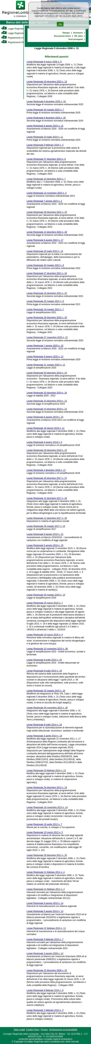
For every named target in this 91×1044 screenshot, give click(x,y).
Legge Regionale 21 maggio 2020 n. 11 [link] (46, 365)
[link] (20, 17)
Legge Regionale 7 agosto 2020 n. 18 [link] (45, 345)
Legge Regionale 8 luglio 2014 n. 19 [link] (44, 724)
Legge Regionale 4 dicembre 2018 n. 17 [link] (46, 470)
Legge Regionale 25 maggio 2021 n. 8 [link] (45, 301)
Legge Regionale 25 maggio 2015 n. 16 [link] (46, 690)
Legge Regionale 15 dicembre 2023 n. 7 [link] (46, 179)
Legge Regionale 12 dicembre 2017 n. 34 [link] (47, 498)
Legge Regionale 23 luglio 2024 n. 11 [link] (45, 137)
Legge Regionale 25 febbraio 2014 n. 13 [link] (46, 770)
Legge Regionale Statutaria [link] (17, 33)
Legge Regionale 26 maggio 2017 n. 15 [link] (46, 526)
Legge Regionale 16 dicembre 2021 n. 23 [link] (47, 293)
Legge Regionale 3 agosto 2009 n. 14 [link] (45, 953)
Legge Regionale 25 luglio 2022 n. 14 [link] (45, 251)
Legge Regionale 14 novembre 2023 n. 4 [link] (46, 193)
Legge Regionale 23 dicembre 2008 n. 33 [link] (47, 970)
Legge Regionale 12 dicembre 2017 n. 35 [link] (47, 518)
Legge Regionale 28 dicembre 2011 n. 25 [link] (47, 855)
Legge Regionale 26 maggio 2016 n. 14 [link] (46, 595)
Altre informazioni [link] (74, 42)
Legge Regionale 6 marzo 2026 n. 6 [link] (44, 61)
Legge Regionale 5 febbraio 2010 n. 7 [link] (45, 939)
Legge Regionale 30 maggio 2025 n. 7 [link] (45, 109)
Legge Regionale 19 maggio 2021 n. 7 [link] (45, 309)
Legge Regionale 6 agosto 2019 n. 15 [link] (45, 417)
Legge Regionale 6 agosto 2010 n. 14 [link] (45, 903)
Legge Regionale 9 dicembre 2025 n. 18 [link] (46, 101)
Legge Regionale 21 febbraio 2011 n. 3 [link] (46, 889)
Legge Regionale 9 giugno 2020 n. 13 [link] (45, 356)
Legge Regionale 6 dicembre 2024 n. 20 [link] (46, 117)
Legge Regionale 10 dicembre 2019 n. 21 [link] (47, 401)
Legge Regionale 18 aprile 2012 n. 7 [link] (44, 824)
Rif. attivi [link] (78, 36)
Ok (60, 24)
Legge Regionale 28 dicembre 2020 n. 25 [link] (47, 317)
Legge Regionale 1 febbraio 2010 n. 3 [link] (45, 1010)
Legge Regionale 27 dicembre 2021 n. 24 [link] (47, 273)
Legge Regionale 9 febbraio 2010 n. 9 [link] (45, 990)
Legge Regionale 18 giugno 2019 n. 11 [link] (45, 428)
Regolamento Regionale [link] (16, 42)
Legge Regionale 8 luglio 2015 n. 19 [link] (44, 671)
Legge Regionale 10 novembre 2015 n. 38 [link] (47, 648)
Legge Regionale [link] (12, 28)
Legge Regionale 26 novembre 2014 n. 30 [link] (47, 707)
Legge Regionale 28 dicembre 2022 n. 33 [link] (47, 212)
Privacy (44, 1029)
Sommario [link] (78, 33)
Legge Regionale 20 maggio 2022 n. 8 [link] (45, 265)
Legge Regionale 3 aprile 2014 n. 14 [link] (44, 736)
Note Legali (19, 1029)
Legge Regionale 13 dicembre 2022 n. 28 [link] (47, 232)
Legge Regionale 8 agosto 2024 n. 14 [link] (45, 126)
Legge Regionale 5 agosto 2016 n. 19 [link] (45, 545)
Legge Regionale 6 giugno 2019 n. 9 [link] (44, 442)
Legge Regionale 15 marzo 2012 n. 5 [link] (45, 832)
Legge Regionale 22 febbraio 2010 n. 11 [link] (46, 928)
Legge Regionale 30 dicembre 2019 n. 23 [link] (47, 373)
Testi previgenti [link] (75, 39)
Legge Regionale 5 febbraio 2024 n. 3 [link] (45, 145)
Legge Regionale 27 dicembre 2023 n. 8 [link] (46, 159)
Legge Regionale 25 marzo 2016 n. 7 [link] (45, 603)
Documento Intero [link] (62, 36)
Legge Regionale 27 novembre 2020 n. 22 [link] (47, 337)
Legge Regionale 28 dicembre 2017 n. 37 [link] (47, 478)
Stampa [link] (66, 33)
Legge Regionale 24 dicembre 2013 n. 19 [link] (47, 787)
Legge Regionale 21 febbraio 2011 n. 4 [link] (46, 872)
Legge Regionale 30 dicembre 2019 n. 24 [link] (47, 392)
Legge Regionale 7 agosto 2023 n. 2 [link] (44, 201)
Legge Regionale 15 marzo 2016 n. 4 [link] (45, 634)
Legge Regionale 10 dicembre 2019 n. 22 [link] (47, 409)
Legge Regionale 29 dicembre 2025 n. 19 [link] (47, 81)
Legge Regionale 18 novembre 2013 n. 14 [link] (47, 807)
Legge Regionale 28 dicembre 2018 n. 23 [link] (47, 450)
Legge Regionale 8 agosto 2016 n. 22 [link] (45, 534)
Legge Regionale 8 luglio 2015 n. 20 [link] (44, 660)
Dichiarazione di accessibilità (63, 1029)
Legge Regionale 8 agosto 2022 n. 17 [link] (45, 240)
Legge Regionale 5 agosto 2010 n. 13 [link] (45, 911)
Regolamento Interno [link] (14, 38)
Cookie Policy (33, 1029)
